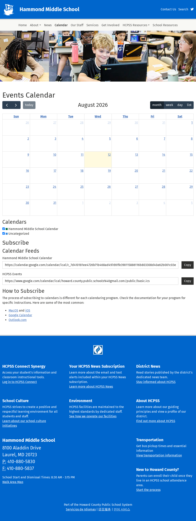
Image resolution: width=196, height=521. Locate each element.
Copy (187, 264)
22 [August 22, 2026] (191, 170)
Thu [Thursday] (125, 116)
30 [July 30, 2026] (136, 122)
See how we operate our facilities (92, 416)
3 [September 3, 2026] (137, 203)
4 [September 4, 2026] (164, 203)
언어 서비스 (122, 509)
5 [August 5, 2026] (110, 138)
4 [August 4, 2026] (82, 138)
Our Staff (77, 25)
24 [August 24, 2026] (54, 187)
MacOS (13, 310)
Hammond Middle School (49, 9)
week (169, 105)
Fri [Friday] (152, 116)
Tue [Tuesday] (70, 116)
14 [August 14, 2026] (163, 154)
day (180, 105)
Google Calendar (20, 315)
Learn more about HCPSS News (91, 386)
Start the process (148, 490)
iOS (27, 310)
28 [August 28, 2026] (163, 187)
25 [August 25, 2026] (81, 187)
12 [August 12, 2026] (109, 154)
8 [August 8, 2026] (192, 138)
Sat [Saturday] (180, 116)
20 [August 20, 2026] (136, 170)
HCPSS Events (12, 274)
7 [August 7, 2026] (164, 138)
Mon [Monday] (43, 116)
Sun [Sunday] (16, 116)
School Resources (165, 25)
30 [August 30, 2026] (27, 203)
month (157, 105)
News (48, 25)
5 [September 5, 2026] (192, 203)
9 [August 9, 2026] (28, 154)
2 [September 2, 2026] (110, 203)
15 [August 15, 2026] (191, 154)
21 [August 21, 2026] (163, 170)
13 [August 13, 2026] (136, 154)
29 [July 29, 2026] (109, 122)
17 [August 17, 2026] (55, 170)
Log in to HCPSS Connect (19, 382)
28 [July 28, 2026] (81, 122)
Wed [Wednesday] (98, 116)
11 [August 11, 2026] (82, 154)
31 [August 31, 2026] (54, 203)
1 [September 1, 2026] (82, 203)
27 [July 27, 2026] (54, 122)
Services (92, 25)
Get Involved (111, 25)
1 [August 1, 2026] (192, 122)
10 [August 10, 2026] (54, 154)
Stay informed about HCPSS (156, 382)
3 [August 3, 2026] (55, 138)
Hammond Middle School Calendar (32, 229)
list (189, 105)
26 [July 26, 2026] (27, 122)
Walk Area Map (12, 482)
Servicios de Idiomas (81, 509)
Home (22, 25)
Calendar (61, 25)
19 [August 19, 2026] (109, 170)
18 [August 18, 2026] (81, 170)
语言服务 (104, 509)
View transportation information (159, 455)
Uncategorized (17, 233)
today (29, 105)
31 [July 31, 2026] (163, 122)
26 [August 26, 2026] (109, 187)
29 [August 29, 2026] (191, 187)
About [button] (34, 25)
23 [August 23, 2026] (27, 187)
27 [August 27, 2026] (136, 187)
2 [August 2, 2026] (28, 138)
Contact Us (168, 9)
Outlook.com (18, 320)
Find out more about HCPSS (155, 421)
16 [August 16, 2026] (27, 170)
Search (183, 9)
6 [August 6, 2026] (137, 138)
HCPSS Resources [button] (135, 25)
